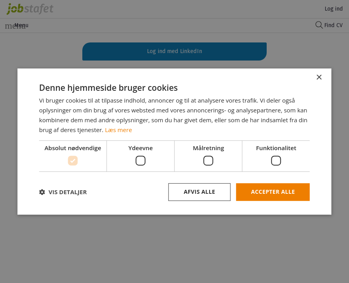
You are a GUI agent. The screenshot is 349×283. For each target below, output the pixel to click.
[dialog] (174, 141)
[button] (63, 191)
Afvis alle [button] (199, 191)
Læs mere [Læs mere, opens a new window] (118, 130)
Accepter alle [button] (273, 191)
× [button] (319, 78)
